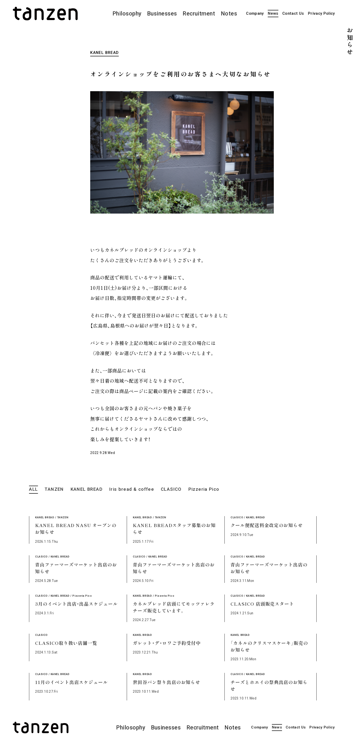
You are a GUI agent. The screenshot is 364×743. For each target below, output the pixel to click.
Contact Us (293, 13)
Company (255, 13)
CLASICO (171, 489)
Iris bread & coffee (131, 489)
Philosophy (126, 13)
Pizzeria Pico (203, 489)
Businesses (162, 13)
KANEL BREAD (87, 489)
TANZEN (54, 489)
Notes (229, 13)
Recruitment (199, 13)
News (273, 13)
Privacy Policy (321, 13)
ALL (33, 489)
